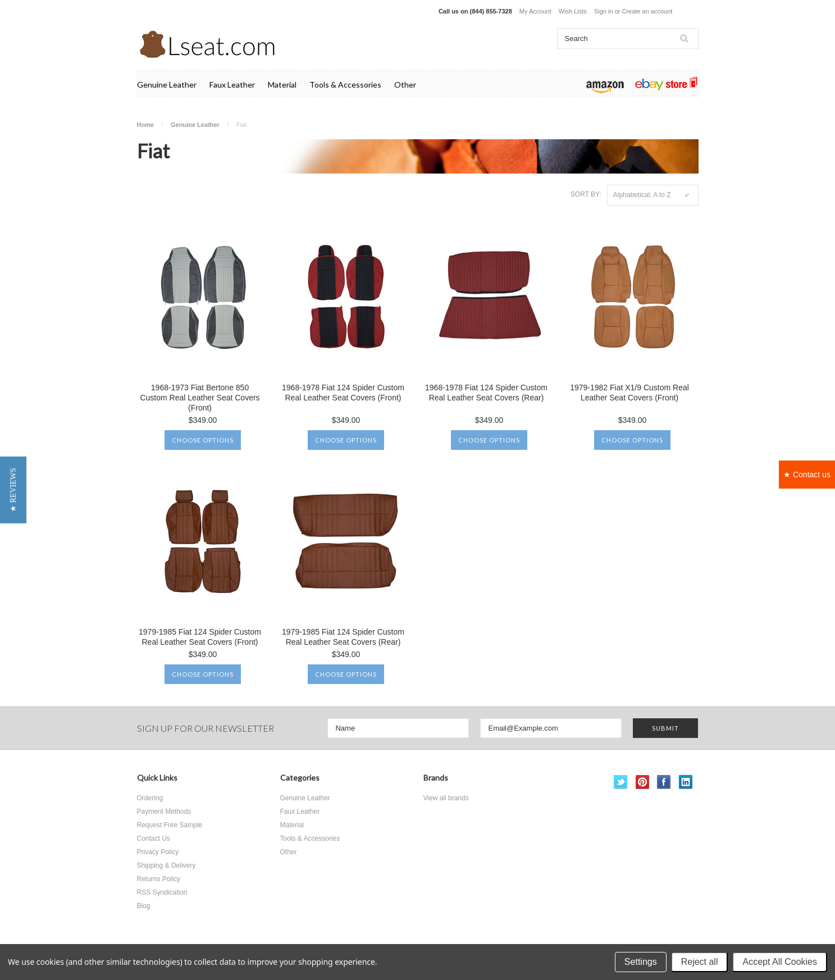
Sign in (603, 11)
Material (282, 84)
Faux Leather (232, 84)
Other (405, 84)
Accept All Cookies (779, 962)
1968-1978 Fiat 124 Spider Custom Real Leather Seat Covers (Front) (343, 392)
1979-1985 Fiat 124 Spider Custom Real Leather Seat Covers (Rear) (343, 636)
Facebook (664, 782)
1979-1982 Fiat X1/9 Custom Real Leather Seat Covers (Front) (629, 392)
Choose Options (203, 440)
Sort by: (586, 194)
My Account (535, 11)
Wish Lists (573, 11)
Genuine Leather (167, 84)
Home (145, 124)
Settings (640, 962)
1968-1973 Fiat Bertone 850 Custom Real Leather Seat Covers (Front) (199, 397)
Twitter (621, 782)
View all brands (446, 798)
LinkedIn (686, 782)
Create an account (647, 11)
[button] (13, 490)
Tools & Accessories (345, 84)
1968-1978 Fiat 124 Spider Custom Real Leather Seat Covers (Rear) (486, 392)
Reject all (699, 962)
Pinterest (643, 782)
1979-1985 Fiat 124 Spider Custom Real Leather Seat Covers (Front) (200, 636)
